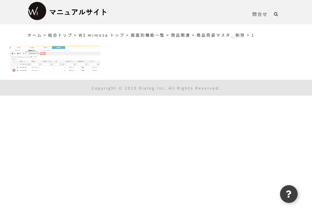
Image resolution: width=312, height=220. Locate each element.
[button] (276, 13)
